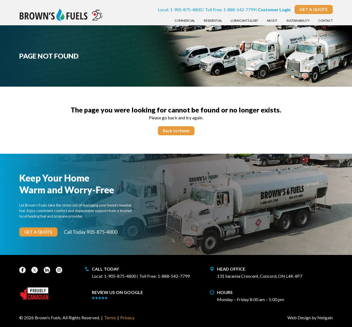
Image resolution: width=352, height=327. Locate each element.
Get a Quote (313, 9)
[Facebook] (23, 270)
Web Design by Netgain (310, 317)
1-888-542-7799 (239, 9)
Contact (325, 20)
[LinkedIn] (47, 270)
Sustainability (298, 20)
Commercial (185, 20)
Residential (213, 20)
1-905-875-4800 (186, 9)
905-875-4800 (102, 232)
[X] (35, 270)
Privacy (127, 317)
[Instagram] (60, 270)
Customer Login (274, 9)
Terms (110, 317)
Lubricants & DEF (244, 20)
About (272, 20)
